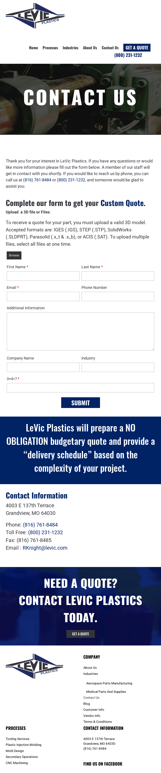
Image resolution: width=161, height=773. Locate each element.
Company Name (20, 358)
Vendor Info (91, 716)
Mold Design (15, 751)
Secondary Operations (22, 757)
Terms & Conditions (97, 722)
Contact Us (91, 697)
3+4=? (13, 378)
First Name (17, 267)
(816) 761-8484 (37, 180)
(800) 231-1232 (71, 180)
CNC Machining (17, 763)
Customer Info (93, 710)
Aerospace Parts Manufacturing (109, 683)
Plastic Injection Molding (23, 745)
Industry (88, 358)
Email (13, 287)
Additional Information (26, 308)
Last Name (92, 267)
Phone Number (94, 287)
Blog (86, 704)
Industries (90, 674)
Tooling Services (17, 739)
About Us (90, 668)
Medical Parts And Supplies (106, 692)
